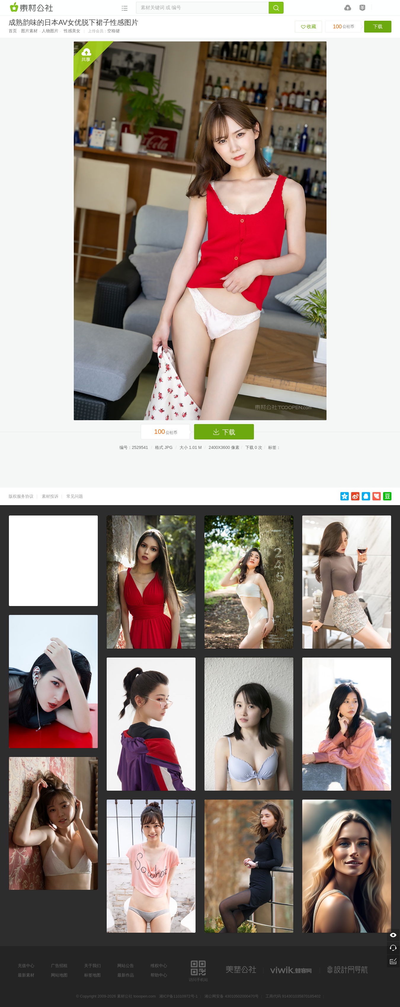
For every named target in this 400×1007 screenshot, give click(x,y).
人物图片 (50, 30)
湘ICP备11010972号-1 (178, 996)
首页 (13, 30)
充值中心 (26, 965)
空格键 (113, 30)
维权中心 (159, 965)
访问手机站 (198, 970)
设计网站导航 (348, 970)
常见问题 (74, 496)
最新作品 (125, 975)
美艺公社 (241, 970)
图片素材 (29, 30)
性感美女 (72, 30)
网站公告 (125, 965)
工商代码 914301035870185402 (293, 996)
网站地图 (59, 975)
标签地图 (92, 975)
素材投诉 (50, 496)
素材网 (32, 7)
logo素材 (291, 970)
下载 (378, 26)
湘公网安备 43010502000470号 (231, 996)
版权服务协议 (21, 496)
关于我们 (92, 965)
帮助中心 (159, 975)
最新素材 (26, 975)
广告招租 (59, 965)
